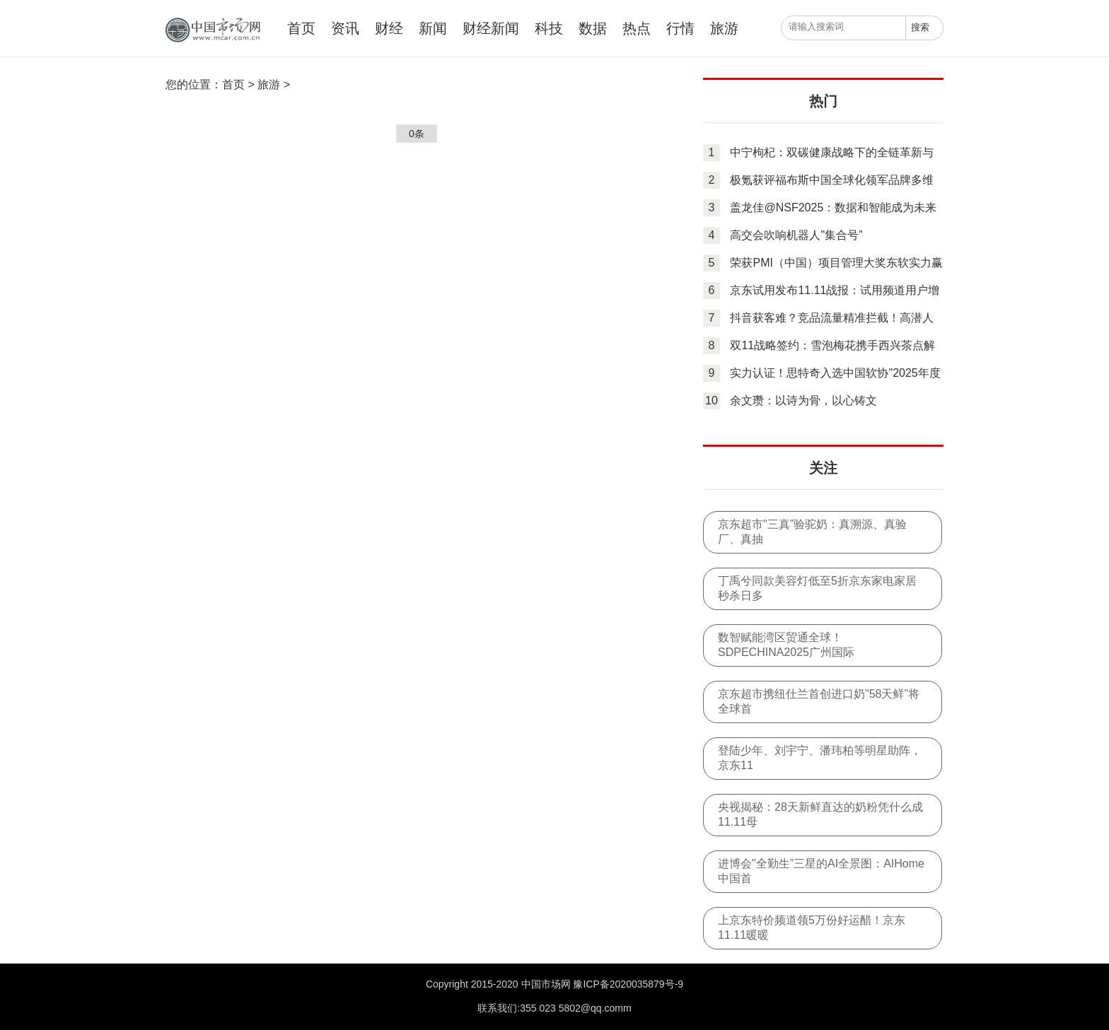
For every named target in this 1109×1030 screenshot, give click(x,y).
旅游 (724, 28)
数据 (593, 28)
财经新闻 (491, 28)
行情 (680, 28)
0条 (416, 133)
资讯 (345, 28)
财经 (389, 28)
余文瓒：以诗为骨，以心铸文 (803, 400)
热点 (636, 28)
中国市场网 (211, 30)
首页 (301, 28)
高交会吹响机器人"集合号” (796, 235)
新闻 (433, 28)
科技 (549, 28)
